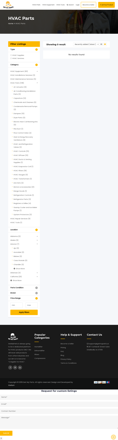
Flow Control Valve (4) (22, 133)
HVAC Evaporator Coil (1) (23, 166)
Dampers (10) (19, 113)
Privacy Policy (66, 359)
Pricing (63, 347)
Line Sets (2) (19, 183)
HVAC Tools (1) (16, 222)
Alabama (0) (15, 236)
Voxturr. (11, 385)
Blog (62, 355)
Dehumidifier (39, 350)
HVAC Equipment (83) (19, 71)
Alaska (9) (14, 240)
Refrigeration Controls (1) (24, 195)
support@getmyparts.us (99, 344)
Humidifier (38, 347)
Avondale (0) (19, 252)
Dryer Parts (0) (19, 117)
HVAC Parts (36, 5)
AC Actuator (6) (20, 87)
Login (78, 5)
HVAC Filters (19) (20, 170)
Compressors (39, 358)
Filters (36, 354)
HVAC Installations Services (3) (22, 75)
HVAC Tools (61, 5)
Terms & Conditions (69, 363)
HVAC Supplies (18, 55)
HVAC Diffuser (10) (21, 155)
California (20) (16, 276)
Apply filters (24, 312)
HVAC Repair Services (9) (20, 218)
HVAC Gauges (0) (21, 175)
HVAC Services (18, 58)
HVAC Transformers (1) (23, 179)
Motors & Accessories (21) (24, 187)
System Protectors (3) (23, 214)
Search (71, 5)
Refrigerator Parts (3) (22, 199)
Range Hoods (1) (20, 191)
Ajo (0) (16, 248)
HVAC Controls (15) (21, 151)
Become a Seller (88, 5)
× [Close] (1, 438)
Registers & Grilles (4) (22, 203)
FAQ (62, 351)
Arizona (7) (14, 244)
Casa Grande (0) (20, 260)
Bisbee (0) (18, 256)
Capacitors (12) (20, 98)
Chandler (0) (19, 264)
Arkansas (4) (15, 273)
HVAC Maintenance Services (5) (23, 79)
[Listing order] (86, 44)
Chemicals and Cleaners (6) (25, 102)
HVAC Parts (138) (17, 83)
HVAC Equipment (48, 5)
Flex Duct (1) (18, 129)
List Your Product (107, 5)
